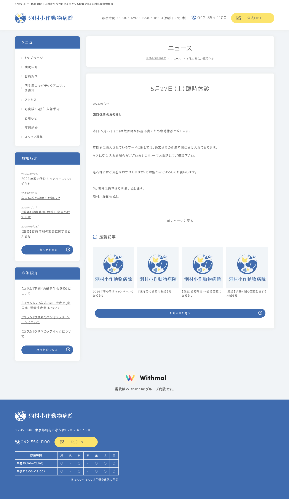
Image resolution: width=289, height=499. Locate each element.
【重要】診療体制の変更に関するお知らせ (46, 233)
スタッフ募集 (34, 137)
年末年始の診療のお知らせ (40, 198)
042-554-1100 (212, 17)
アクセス (31, 100)
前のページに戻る (180, 221)
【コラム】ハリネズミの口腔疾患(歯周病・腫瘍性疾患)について (46, 305)
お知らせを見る (180, 313)
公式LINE (254, 18)
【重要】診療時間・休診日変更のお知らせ (45, 214)
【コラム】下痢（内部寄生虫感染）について (46, 291)
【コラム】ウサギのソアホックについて (46, 333)
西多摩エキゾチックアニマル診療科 (45, 88)
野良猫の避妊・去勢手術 (42, 109)
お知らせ (31, 118)
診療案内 (31, 76)
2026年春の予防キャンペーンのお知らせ (46, 181)
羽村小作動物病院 (156, 58)
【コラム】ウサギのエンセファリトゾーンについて (45, 319)
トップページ (34, 58)
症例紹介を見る (47, 350)
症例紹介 (31, 128)
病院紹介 (31, 67)
